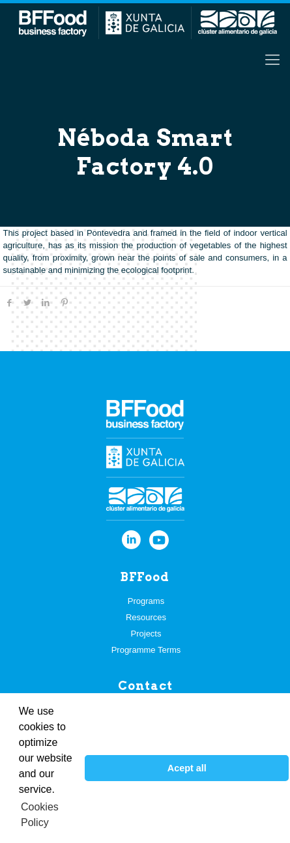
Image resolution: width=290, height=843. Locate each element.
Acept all (187, 768)
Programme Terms (146, 650)
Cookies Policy (40, 814)
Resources (146, 617)
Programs (146, 601)
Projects (146, 633)
